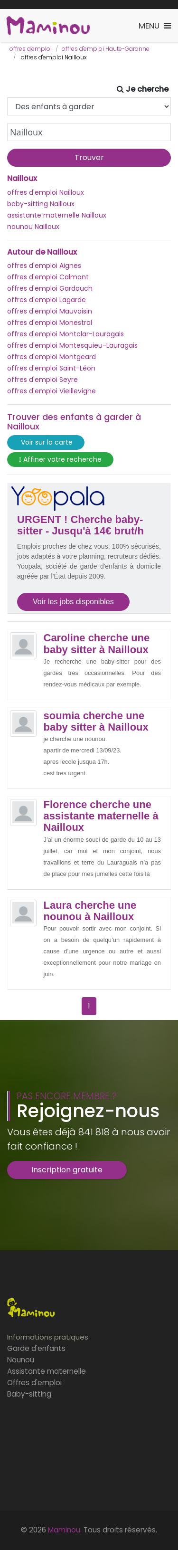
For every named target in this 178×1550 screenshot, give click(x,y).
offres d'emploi (30, 49)
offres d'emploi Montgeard (51, 356)
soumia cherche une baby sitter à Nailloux (96, 721)
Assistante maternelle (46, 1371)
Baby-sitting (29, 1394)
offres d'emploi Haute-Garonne (106, 49)
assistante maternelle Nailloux (56, 215)
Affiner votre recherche (60, 460)
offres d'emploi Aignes (44, 265)
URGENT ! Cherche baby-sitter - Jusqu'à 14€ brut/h (80, 525)
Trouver (89, 157)
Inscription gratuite (67, 1169)
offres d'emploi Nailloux (45, 192)
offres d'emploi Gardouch (50, 288)
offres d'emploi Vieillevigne (51, 391)
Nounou (20, 1360)
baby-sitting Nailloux (41, 204)
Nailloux (22, 178)
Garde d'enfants (36, 1348)
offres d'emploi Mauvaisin (49, 311)
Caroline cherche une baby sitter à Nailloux (97, 643)
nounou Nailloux (33, 226)
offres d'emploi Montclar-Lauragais (65, 334)
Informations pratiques (47, 1337)
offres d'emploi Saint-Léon (51, 368)
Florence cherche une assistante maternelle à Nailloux (101, 816)
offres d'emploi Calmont (48, 277)
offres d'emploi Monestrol (49, 322)
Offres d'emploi (34, 1383)
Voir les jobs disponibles (73, 602)
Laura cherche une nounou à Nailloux (90, 911)
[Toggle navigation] (154, 26)
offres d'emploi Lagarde (46, 299)
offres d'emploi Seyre (42, 379)
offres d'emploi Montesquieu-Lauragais (72, 345)
